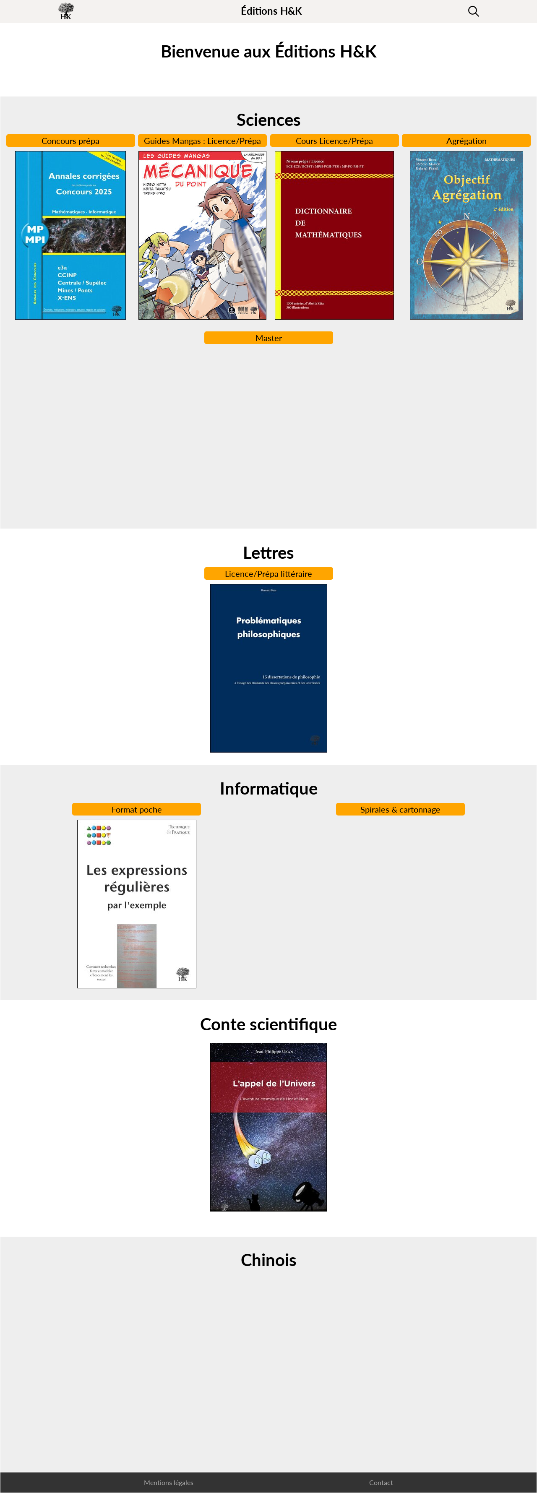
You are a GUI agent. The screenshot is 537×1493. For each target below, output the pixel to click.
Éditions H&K (271, 11)
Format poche (137, 809)
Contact (381, 1482)
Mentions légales (168, 1482)
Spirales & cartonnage (400, 809)
